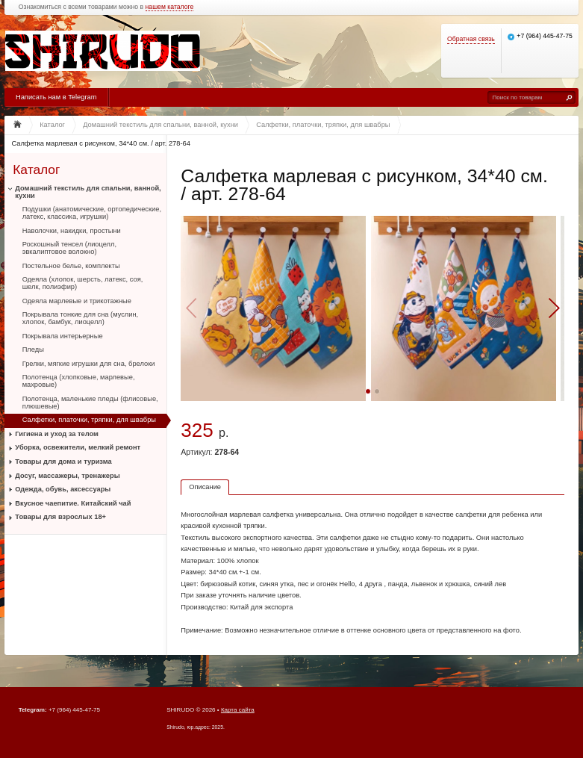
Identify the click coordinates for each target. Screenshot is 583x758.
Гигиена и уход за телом (57, 434)
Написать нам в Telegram (56, 97)
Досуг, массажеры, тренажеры (67, 475)
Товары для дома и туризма (63, 461)
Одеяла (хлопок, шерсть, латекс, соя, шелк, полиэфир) (82, 283)
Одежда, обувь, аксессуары (62, 489)
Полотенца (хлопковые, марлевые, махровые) (78, 380)
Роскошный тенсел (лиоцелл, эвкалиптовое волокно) (69, 247)
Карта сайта (238, 709)
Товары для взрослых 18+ (60, 517)
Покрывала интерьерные (62, 336)
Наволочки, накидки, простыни (71, 230)
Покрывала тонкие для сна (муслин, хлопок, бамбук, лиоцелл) (80, 318)
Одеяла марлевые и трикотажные (76, 301)
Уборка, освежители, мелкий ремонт (77, 447)
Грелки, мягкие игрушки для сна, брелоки (88, 363)
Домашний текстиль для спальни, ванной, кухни (87, 191)
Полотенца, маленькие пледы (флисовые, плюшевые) (90, 402)
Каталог (36, 169)
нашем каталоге (170, 7)
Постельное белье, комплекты (71, 266)
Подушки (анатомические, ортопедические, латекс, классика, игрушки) (91, 212)
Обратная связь (471, 39)
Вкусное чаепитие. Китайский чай (73, 503)
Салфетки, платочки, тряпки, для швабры (89, 419)
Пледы (33, 349)
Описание (205, 487)
